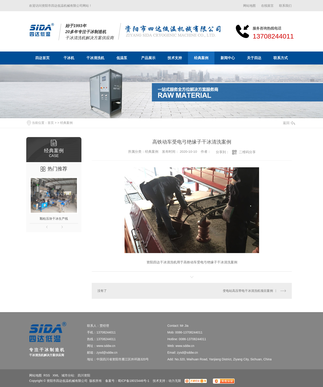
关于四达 (254, 58)
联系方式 (280, 58)
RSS (47, 375)
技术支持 (175, 58)
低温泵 (121, 58)
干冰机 (68, 58)
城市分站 (67, 375)
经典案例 (201, 58)
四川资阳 (84, 375)
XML (56, 375)
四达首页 (42, 58)
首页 (51, 123)
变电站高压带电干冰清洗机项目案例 (248, 290)
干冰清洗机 (95, 58)
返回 (289, 123)
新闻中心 (227, 58)
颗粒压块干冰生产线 (54, 218)
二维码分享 (247, 152)
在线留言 (267, 5)
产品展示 (148, 58)
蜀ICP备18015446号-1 (133, 381)
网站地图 (249, 5)
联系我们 (285, 5)
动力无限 (174, 381)
